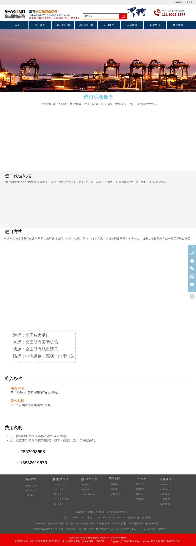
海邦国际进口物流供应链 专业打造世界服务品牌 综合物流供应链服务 (98, 538)
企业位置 (188, 2)
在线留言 (179, 2)
